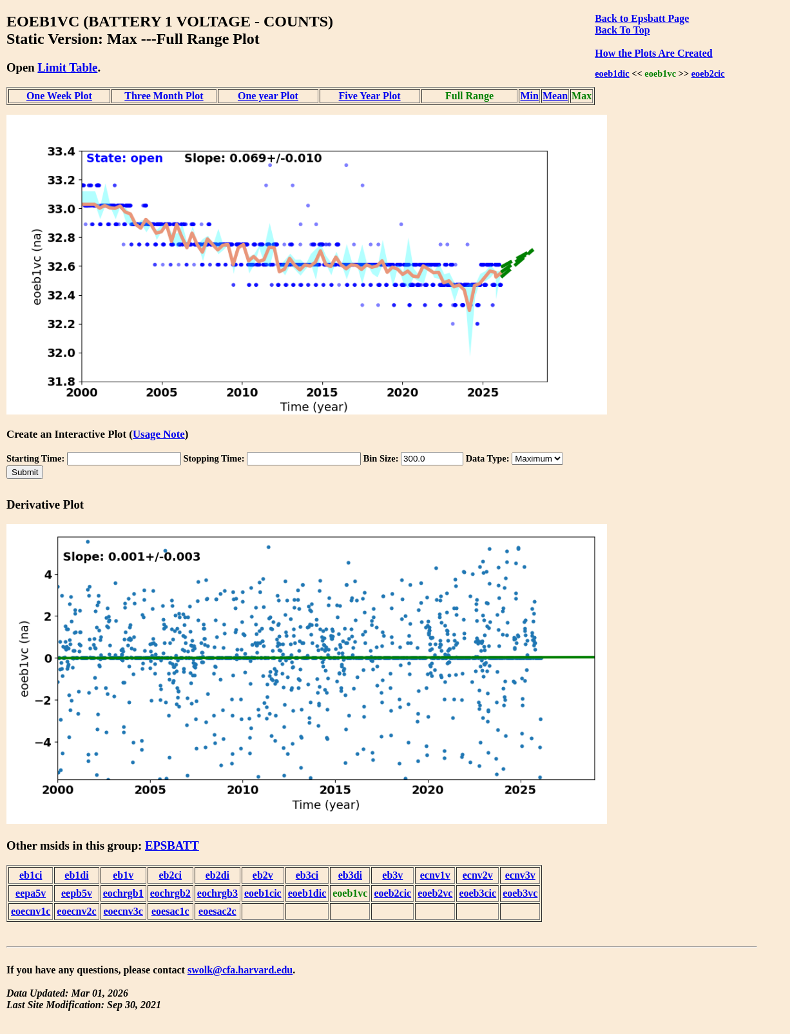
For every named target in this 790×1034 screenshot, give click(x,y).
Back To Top (622, 29)
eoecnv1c (30, 911)
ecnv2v (478, 875)
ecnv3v (520, 875)
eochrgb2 (170, 893)
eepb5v (76, 893)
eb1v (123, 875)
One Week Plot (59, 95)
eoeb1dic (612, 73)
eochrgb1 (123, 893)
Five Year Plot (370, 95)
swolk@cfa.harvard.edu (240, 969)
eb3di (350, 875)
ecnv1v (435, 875)
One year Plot (268, 95)
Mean (555, 95)
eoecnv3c (123, 911)
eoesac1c (170, 911)
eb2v (263, 875)
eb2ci (170, 875)
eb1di (76, 875)
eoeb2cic (708, 73)
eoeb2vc (435, 893)
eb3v (392, 875)
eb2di (217, 875)
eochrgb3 (217, 893)
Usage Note (159, 434)
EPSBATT (172, 845)
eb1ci (31, 875)
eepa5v (30, 893)
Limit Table (67, 67)
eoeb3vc (520, 893)
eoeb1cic (263, 893)
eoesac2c (217, 911)
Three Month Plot (163, 95)
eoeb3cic (477, 893)
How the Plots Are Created (653, 53)
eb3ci (307, 875)
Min (529, 95)
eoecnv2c (76, 911)
